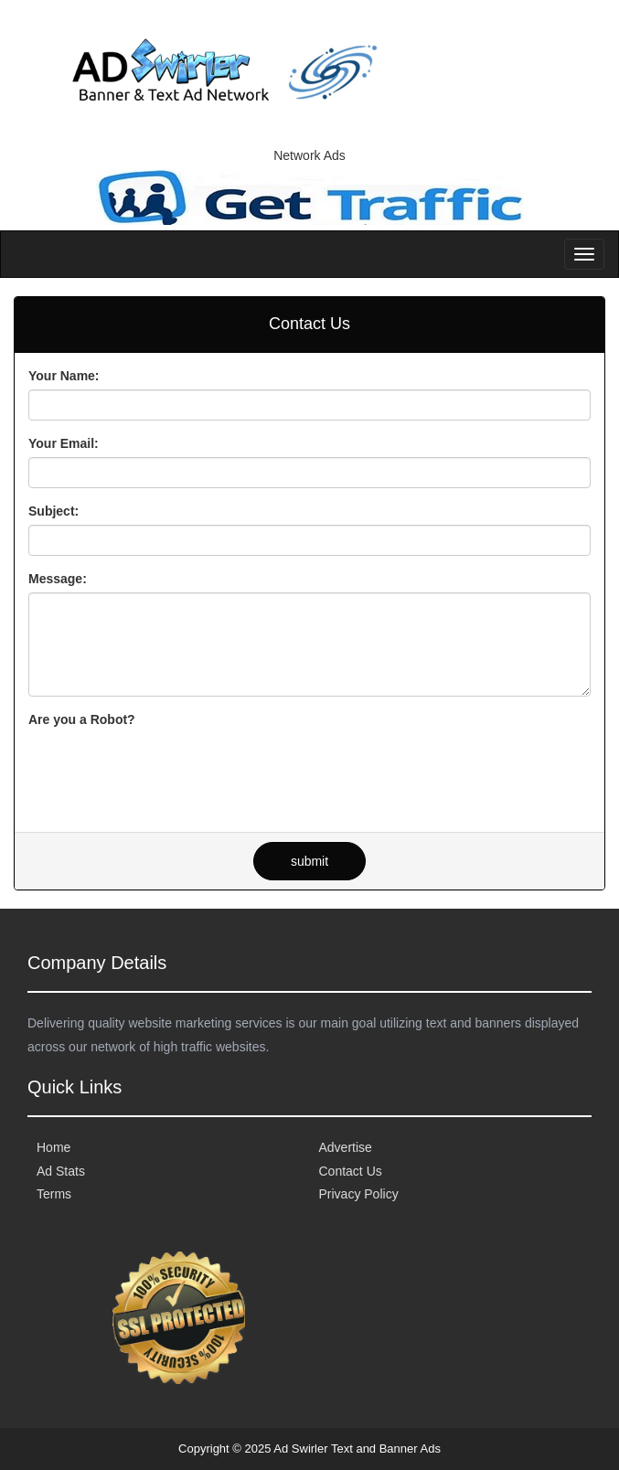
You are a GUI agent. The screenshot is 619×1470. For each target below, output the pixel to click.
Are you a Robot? (81, 719)
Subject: (53, 511)
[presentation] (167, 768)
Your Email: (63, 443)
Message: (57, 578)
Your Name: (64, 375)
